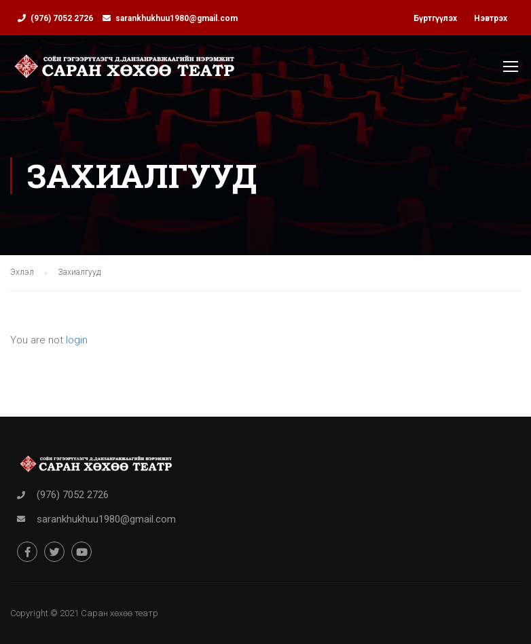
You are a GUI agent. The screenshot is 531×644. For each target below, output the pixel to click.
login (77, 340)
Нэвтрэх (490, 18)
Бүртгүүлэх (435, 18)
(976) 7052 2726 (62, 18)
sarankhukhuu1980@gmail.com (176, 18)
